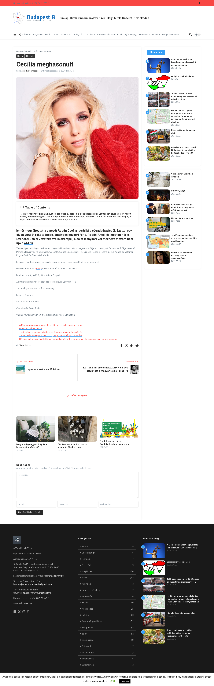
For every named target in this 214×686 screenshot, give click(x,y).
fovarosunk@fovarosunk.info (37, 592)
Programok (38, 34)
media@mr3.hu (56, 576)
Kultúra (48, 34)
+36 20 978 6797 (40, 598)
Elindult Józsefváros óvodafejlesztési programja (114, 442)
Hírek (73, 18)
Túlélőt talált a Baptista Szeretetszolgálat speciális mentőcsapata (184, 238)
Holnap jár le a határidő (182, 218)
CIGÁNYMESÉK (178, 191)
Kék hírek (26, 34)
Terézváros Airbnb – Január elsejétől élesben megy (73, 446)
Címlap (64, 18)
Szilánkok (90, 34)
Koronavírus (144, 34)
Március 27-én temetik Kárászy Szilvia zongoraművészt (181, 255)
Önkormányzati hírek (91, 18)
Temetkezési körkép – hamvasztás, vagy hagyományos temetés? (50, 335)
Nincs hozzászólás (50, 71)
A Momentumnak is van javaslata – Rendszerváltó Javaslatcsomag (51, 325)
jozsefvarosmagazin (30, 71)
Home (19, 51)
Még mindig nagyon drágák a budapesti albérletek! (31, 446)
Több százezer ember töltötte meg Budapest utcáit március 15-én (50, 332)
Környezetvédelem (106, 34)
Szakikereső (66, 34)
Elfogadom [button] (125, 681)
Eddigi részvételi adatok (30, 328)
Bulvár (119, 34)
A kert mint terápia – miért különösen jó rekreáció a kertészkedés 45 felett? (183, 150)
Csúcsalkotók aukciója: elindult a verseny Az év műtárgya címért (182, 207)
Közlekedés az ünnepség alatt (181, 613)
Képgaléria (79, 34)
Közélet (127, 18)
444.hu (28, 243)
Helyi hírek (114, 18)
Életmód (156, 34)
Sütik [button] (112, 681)
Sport (56, 34)
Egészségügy (131, 34)
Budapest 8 (41, 17)
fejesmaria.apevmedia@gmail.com (35, 584)
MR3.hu (29, 603)
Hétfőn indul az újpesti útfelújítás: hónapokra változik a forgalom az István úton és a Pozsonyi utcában (68, 339)
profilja (38, 268)
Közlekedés (141, 18)
